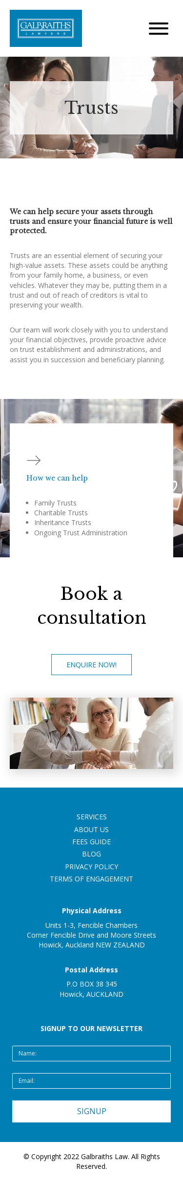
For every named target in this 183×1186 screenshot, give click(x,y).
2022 (71, 1156)
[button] (158, 29)
